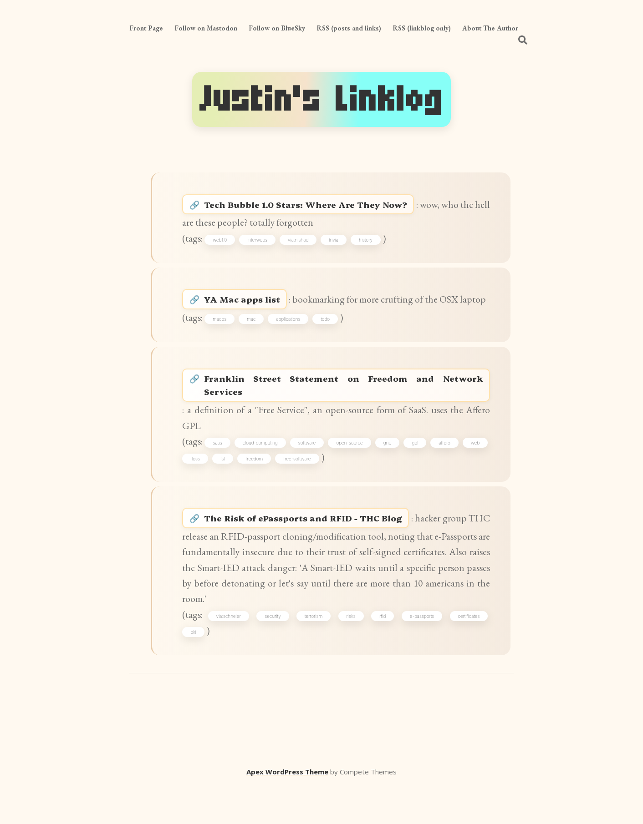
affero (473, 474)
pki (194, 670)
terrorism (314, 654)
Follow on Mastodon (205, 28)
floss (225, 490)
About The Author (490, 28)
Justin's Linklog (321, 99)
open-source (366, 474)
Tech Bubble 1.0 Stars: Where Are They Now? (328, 206)
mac (253, 343)
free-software (327, 490)
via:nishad (300, 243)
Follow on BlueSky (277, 28)
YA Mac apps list (253, 306)
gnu (408, 474)
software (320, 474)
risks (351, 654)
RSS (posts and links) (348, 28)
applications (290, 343)
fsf (252, 490)
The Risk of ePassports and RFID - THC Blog (326, 553)
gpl (440, 474)
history (367, 243)
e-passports (421, 654)
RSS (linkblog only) (422, 28)
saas (222, 474)
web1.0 (221, 243)
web (195, 490)
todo (327, 343)
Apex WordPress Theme (287, 810)
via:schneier (230, 654)
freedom (284, 490)
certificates (468, 654)
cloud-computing (269, 474)
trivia (335, 243)
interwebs (259, 243)
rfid (382, 654)
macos (221, 343)
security (274, 654)
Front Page (146, 28)
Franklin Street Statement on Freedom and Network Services (345, 413)
